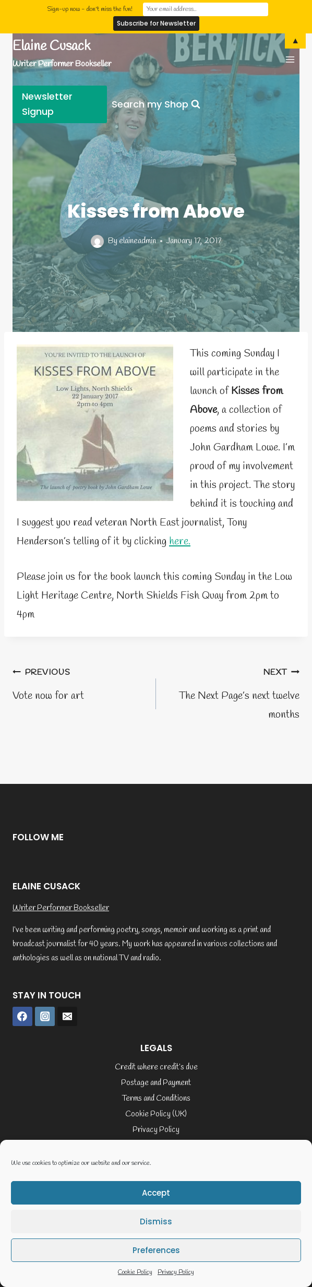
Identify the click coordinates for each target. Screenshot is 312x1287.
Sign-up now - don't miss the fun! (90, 9)
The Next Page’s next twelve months (232, 692)
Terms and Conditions (156, 1098)
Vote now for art (79, 683)
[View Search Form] (156, 104)
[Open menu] (289, 59)
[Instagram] (45, 1017)
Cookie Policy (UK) (156, 1114)
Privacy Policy (176, 1272)
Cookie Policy (135, 1272)
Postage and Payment (156, 1083)
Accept (156, 1192)
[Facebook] (22, 1017)
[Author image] (97, 241)
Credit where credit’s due (156, 1067)
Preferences (156, 1250)
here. (179, 541)
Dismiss (156, 1221)
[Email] (67, 1017)
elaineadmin (137, 240)
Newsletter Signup (47, 104)
